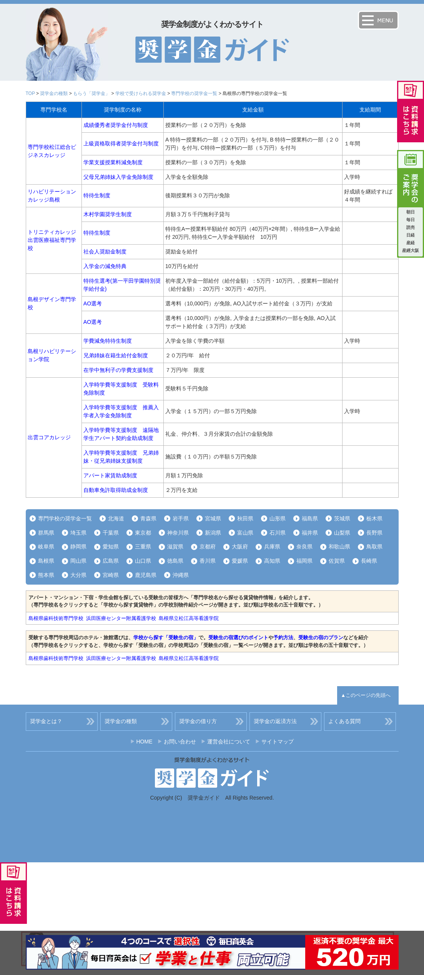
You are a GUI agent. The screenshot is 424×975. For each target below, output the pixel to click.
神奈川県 (178, 533)
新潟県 (213, 533)
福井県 (310, 533)
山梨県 (342, 533)
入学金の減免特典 (104, 266)
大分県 (78, 575)
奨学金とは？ (46, 721)
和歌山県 (339, 546)
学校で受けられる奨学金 (140, 93)
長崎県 (369, 561)
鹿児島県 (145, 575)
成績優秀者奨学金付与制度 (115, 125)
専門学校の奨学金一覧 (194, 93)
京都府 (208, 546)
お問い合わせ (180, 741)
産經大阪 (410, 250)
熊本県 (46, 575)
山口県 (143, 561)
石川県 (277, 533)
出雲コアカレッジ (49, 437)
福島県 (310, 518)
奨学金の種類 (54, 93)
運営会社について (228, 741)
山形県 (277, 518)
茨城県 (342, 518)
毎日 (410, 219)
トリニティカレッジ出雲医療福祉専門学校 (52, 240)
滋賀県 (175, 546)
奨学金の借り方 (198, 721)
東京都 (143, 533)
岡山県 (78, 561)
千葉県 (111, 533)
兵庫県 (272, 546)
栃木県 (374, 518)
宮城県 (213, 518)
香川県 (208, 561)
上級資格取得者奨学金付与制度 (121, 143)
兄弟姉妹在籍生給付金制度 (115, 355)
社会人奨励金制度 (104, 251)
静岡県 (78, 546)
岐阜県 (46, 546)
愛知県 (111, 546)
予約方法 (283, 637)
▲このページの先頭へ (366, 695)
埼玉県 (78, 533)
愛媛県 (240, 561)
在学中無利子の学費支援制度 (118, 370)
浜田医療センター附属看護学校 (121, 618)
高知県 (272, 561)
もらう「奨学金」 (91, 93)
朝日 (410, 212)
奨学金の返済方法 (275, 721)
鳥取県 (374, 546)
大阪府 (240, 546)
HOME (144, 741)
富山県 (245, 533)
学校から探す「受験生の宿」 (165, 637)
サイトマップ (277, 741)
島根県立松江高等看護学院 (189, 618)
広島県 (111, 561)
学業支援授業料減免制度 (113, 162)
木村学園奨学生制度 (107, 214)
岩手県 (181, 518)
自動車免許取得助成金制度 (115, 490)
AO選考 (92, 303)
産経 (410, 242)
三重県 (143, 546)
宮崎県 (111, 575)
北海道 (116, 518)
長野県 (374, 533)
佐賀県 (337, 561)
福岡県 (304, 561)
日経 (410, 235)
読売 (410, 227)
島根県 (46, 561)
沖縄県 (181, 575)
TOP (30, 93)
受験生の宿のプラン (320, 637)
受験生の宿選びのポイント (238, 637)
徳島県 (175, 561)
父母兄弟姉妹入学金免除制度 (118, 177)
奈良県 (304, 546)
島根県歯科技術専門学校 (55, 618)
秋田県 (245, 518)
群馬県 (46, 533)
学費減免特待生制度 (107, 341)
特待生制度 (96, 195)
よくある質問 (344, 721)
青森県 (148, 518)
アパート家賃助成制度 (110, 475)
